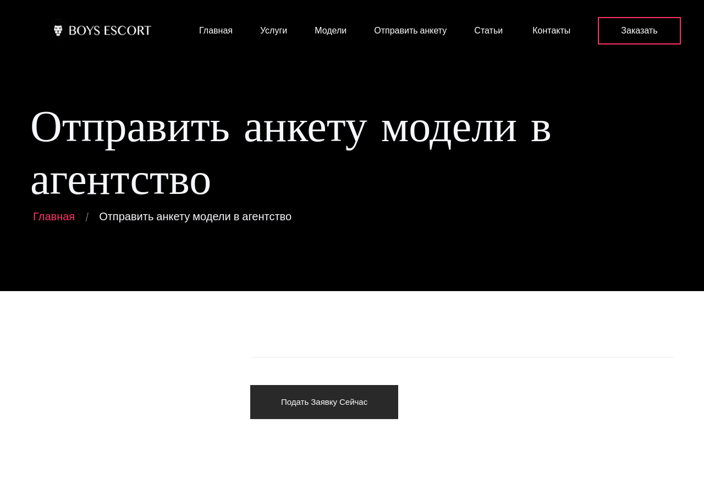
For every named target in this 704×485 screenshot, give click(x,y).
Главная (215, 30)
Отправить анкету (410, 30)
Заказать (639, 30)
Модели (330, 30)
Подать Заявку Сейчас (324, 402)
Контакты (550, 30)
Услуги (273, 30)
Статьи (488, 30)
